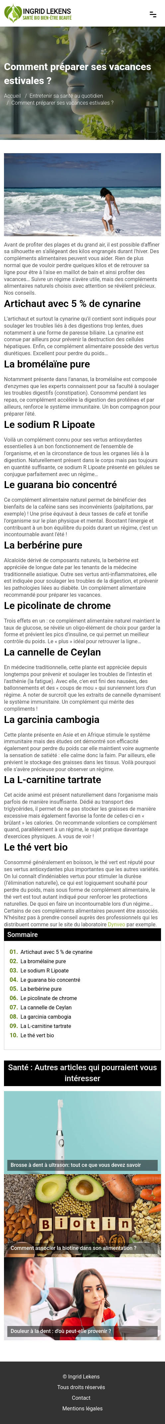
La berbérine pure (36, 989)
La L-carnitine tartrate (40, 1026)
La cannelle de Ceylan (41, 1007)
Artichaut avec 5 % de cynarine (51, 952)
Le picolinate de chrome (43, 998)
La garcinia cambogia (40, 1017)
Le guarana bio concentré (45, 980)
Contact (81, 1398)
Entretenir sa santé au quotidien (66, 96)
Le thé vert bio (32, 1035)
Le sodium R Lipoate (39, 970)
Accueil (12, 96)
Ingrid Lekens (84, 1376)
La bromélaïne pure (38, 961)
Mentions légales (82, 1408)
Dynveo (116, 924)
